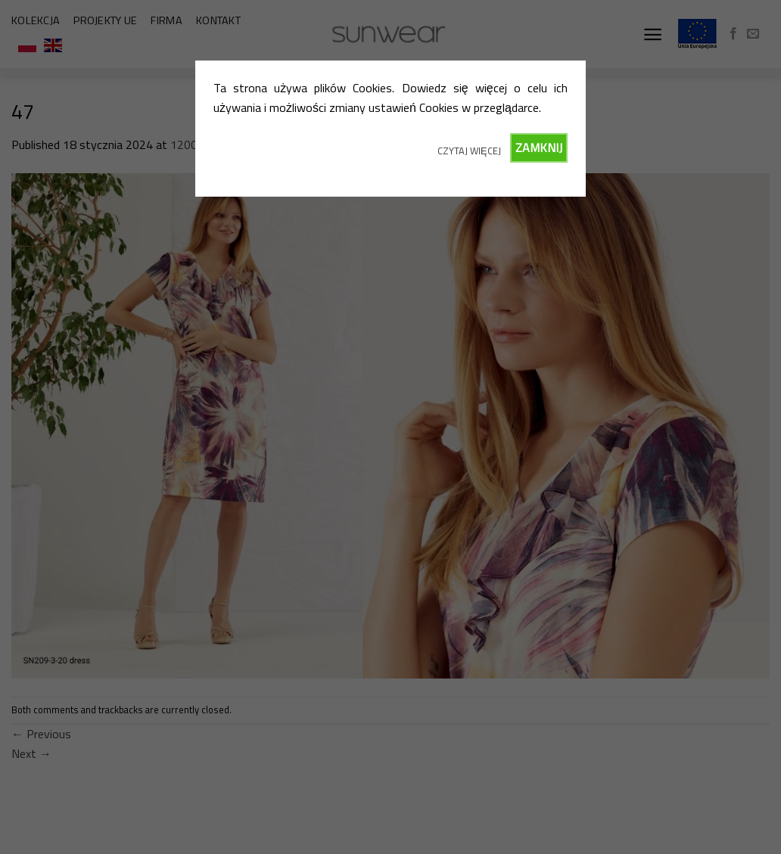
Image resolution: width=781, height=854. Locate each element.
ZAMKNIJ (538, 147)
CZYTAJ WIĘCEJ (469, 150)
